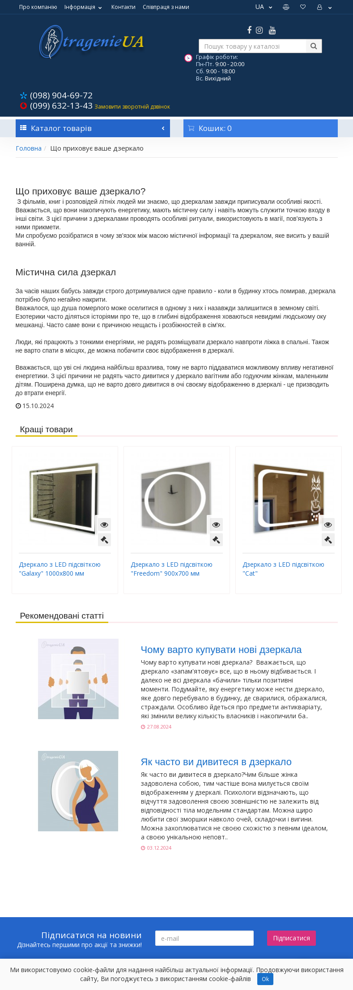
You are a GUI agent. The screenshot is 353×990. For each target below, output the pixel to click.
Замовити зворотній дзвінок (132, 106)
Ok (265, 979)
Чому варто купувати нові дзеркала (221, 649)
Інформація (84, 7)
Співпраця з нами (166, 7)
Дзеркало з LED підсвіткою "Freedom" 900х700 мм (172, 568)
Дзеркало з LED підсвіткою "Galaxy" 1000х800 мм (60, 568)
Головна (29, 148)
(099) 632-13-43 (61, 105)
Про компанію (38, 7)
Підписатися (291, 938)
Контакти (123, 7)
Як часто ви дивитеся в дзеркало (216, 761)
